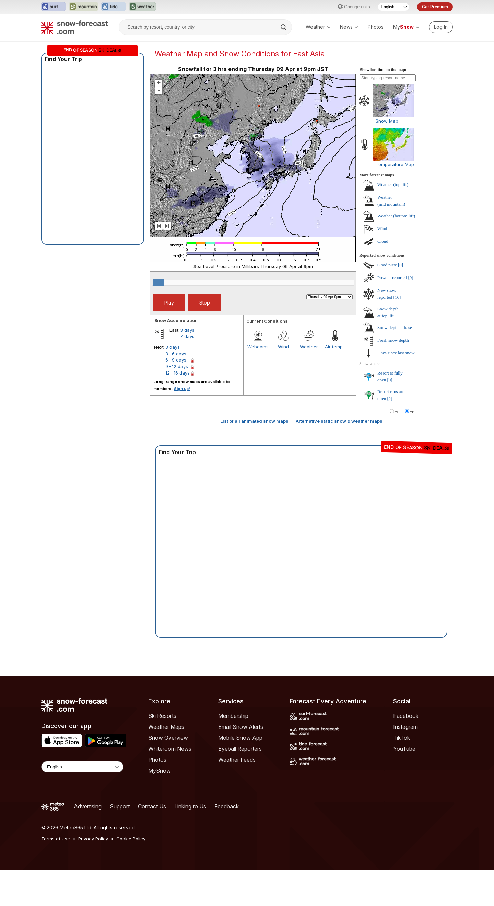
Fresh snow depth (393, 340)
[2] (389, 398)
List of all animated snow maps (254, 421)
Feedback (226, 806)
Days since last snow (396, 352)
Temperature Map (395, 164)
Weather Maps (166, 726)
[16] (397, 297)
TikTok (401, 737)
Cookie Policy (130, 838)
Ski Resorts (162, 715)
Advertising (88, 806)
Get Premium (435, 6)
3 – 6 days (175, 353)
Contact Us (152, 806)
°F (412, 412)
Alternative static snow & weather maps (339, 421)
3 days (187, 330)
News (349, 27)
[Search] (284, 27)
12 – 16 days (177, 373)
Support (120, 806)
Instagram (405, 726)
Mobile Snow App (240, 737)
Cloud (382, 241)
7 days (187, 336)
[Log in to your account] (441, 27)
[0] (400, 264)
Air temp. (334, 346)
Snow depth (394, 327)
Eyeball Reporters (240, 748)
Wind (283, 346)
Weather (318, 27)
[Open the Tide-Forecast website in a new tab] (113, 6)
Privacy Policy (93, 838)
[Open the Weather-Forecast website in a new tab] (142, 6)
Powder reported (392, 277)
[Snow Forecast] (74, 27)
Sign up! (182, 388)
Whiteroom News (169, 748)
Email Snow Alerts (240, 726)
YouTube (404, 748)
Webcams (258, 346)
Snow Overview (168, 737)
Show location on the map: (383, 69)
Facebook (406, 715)
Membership (233, 715)
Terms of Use (55, 838)
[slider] (158, 282)
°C (397, 412)
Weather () (392, 184)
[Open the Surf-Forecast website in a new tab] (53, 6)
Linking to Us (190, 806)
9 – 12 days (176, 366)
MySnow (159, 770)
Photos (376, 27)
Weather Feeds (237, 759)
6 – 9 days (175, 360)
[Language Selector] (393, 7)
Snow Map (387, 121)
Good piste (387, 264)
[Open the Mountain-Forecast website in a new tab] (83, 6)
